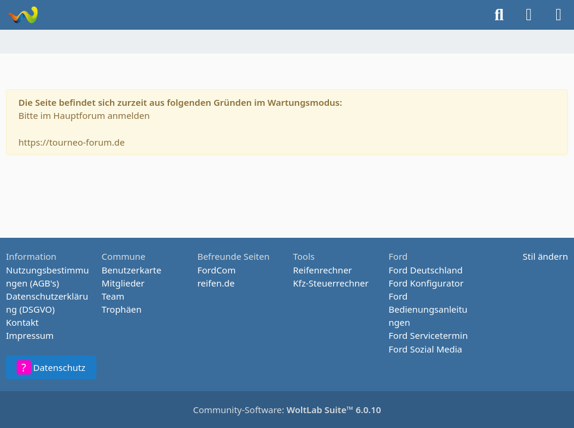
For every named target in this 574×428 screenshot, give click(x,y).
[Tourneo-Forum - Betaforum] (22, 15)
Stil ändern (545, 256)
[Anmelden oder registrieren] (529, 15)
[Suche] (499, 15)
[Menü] (558, 15)
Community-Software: (287, 410)
